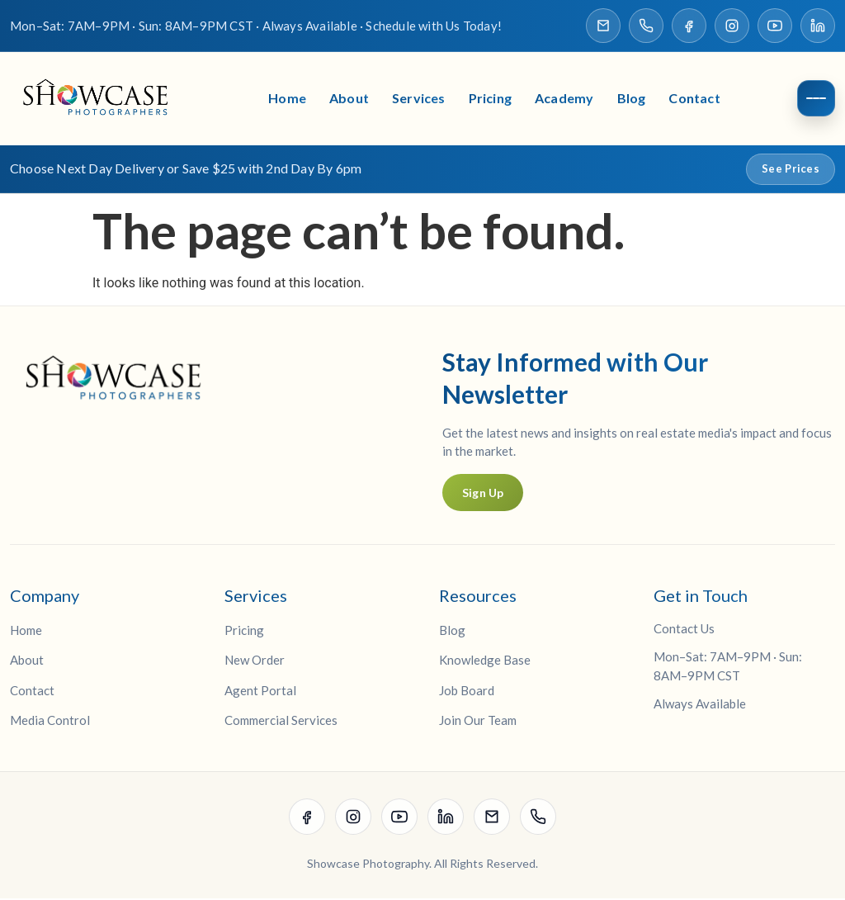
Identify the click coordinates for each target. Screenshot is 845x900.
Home (287, 99)
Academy (564, 99)
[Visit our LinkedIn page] (817, 25)
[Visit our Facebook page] (689, 25)
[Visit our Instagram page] (732, 25)
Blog (631, 99)
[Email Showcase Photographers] (603, 25)
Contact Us (684, 630)
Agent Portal (260, 691)
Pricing (490, 99)
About (349, 99)
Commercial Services (281, 721)
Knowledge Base (485, 661)
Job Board (466, 691)
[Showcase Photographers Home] (100, 99)
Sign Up (482, 494)
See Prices (790, 170)
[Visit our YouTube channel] (775, 25)
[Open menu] (816, 100)
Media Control (50, 721)
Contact (694, 99)
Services (419, 99)
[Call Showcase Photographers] (646, 25)
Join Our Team (478, 721)
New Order (254, 661)
